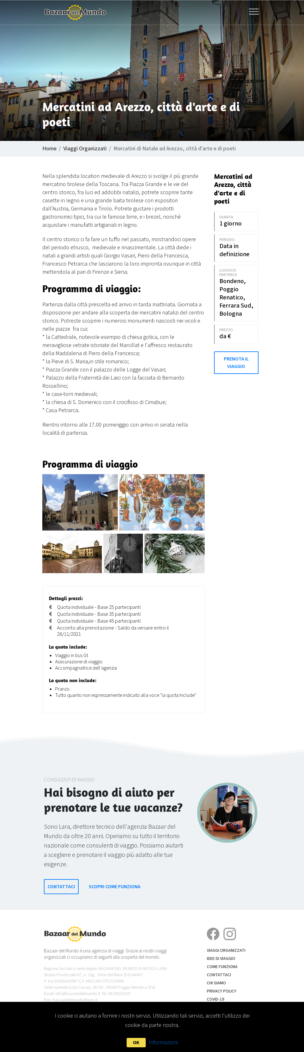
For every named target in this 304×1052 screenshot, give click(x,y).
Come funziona (222, 967)
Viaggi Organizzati (85, 149)
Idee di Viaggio (221, 959)
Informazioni (163, 1042)
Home (49, 149)
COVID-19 (215, 999)
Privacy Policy (221, 991)
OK (136, 1042)
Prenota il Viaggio (236, 362)
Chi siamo (216, 983)
